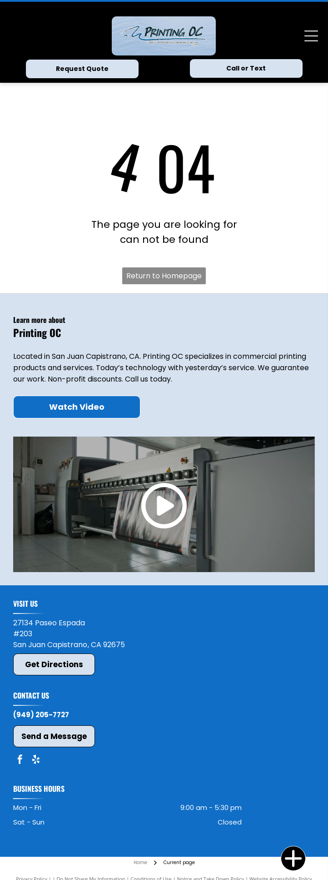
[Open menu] (311, 36)
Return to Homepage (164, 276)
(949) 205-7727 (41, 714)
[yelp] (36, 761)
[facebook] (20, 761)
